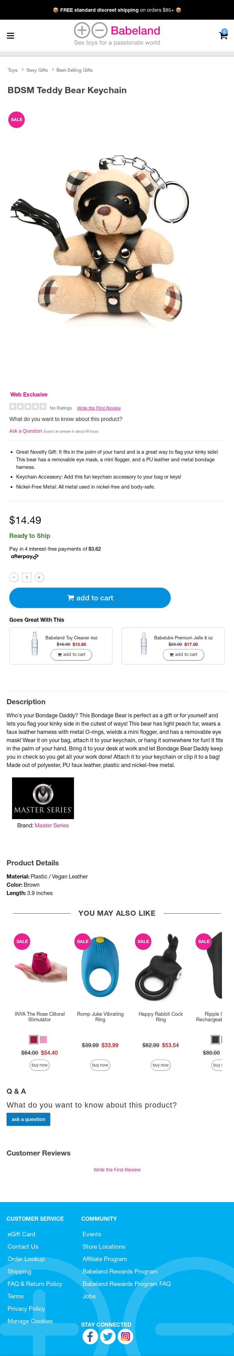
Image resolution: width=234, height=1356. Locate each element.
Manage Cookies (30, 1321)
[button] (34, 1039)
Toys (13, 70)
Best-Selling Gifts (74, 70)
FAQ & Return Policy (35, 1283)
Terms (16, 1296)
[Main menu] (10, 35)
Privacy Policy (26, 1308)
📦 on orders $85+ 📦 (117, 10)
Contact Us (23, 1246)
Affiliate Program (105, 1258)
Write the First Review (99, 408)
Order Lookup (26, 1258)
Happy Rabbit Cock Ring (161, 1017)
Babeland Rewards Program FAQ (127, 1283)
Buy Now (39, 1065)
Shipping (19, 1271)
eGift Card (21, 1234)
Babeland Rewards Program (120, 1271)
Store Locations (104, 1246)
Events (92, 1234)
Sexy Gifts (37, 70)
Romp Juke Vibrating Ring (100, 1017)
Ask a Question (25, 431)
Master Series (52, 825)
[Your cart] (223, 35)
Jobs (89, 1296)
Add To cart (90, 597)
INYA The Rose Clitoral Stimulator (40, 1017)
